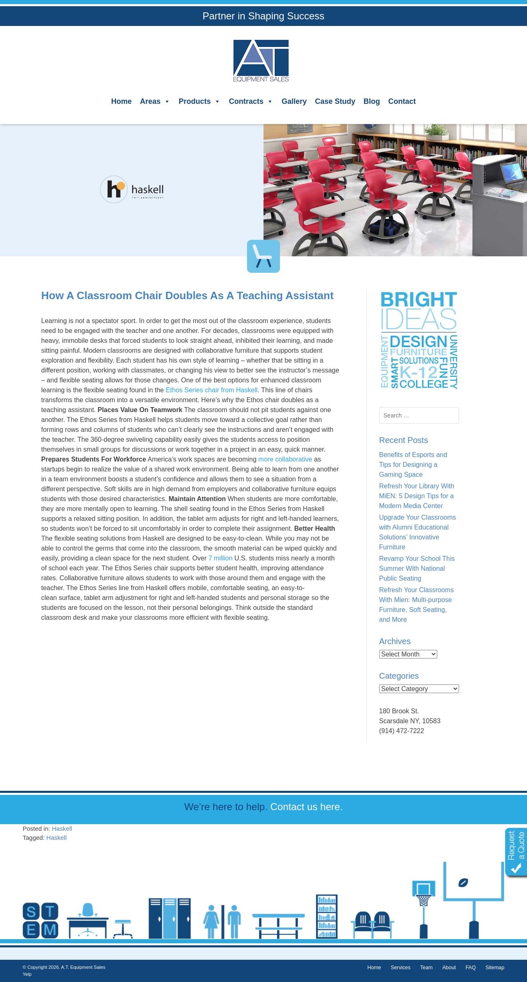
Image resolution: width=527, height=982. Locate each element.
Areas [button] (155, 101)
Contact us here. (306, 806)
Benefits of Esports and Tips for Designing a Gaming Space (413, 464)
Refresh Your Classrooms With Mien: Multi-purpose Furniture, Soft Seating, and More (416, 604)
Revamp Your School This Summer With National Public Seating (417, 568)
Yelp (27, 974)
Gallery (294, 101)
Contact (402, 101)
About (449, 967)
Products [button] (200, 101)
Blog (372, 101)
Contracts (251, 101)
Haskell (62, 828)
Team (426, 967)
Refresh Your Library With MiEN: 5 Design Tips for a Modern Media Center (416, 496)
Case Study (335, 101)
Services (400, 967)
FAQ (471, 967)
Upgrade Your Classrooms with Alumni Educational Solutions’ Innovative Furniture (417, 532)
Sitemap (494, 967)
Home (121, 101)
